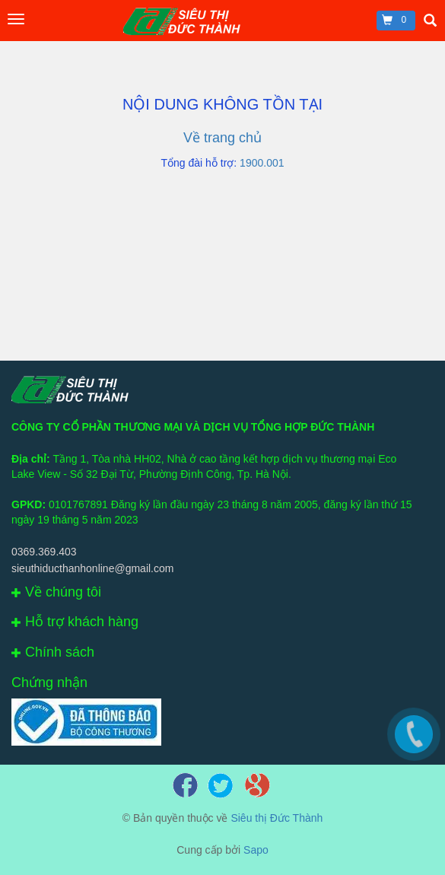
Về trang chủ (222, 137)
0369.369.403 (44, 552)
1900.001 (262, 163)
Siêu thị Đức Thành (276, 818)
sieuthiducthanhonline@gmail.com (92, 568)
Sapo (256, 850)
